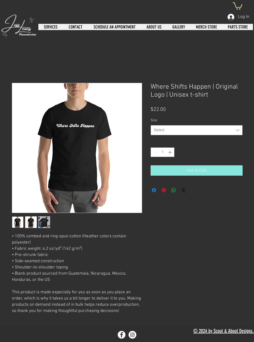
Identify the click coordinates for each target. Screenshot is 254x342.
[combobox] (197, 130)
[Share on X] (183, 190)
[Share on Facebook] (154, 190)
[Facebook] (121, 335)
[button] (237, 6)
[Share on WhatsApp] (174, 190)
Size (154, 120)
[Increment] (170, 152)
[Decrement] (154, 152)
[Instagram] (132, 335)
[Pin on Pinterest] (164, 190)
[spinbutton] (162, 152)
